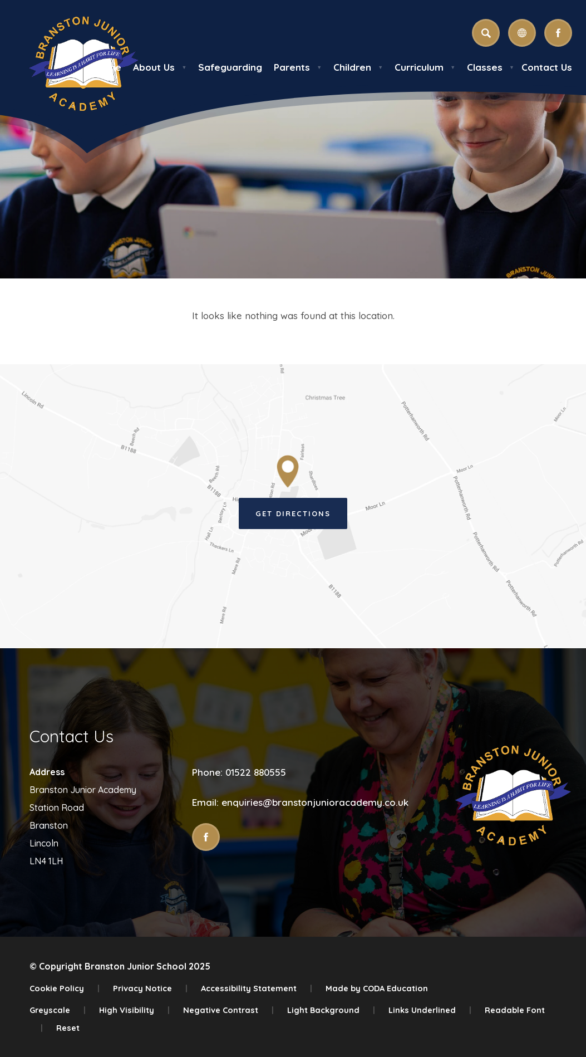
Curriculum (425, 67)
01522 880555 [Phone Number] (255, 772)
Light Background (331, 1010)
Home (107, 67)
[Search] (486, 33)
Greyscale (57, 1010)
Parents (298, 67)
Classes (490, 67)
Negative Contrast (228, 1010)
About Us (159, 67)
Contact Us (546, 67)
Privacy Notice (150, 988)
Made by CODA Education (377, 988)
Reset (68, 1027)
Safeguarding (230, 67)
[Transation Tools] (522, 33)
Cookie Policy (64, 988)
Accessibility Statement (256, 988)
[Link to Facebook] (558, 33)
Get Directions (293, 513)
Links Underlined (429, 1010)
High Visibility (134, 1010)
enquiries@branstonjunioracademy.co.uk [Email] (314, 802)
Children (358, 67)
